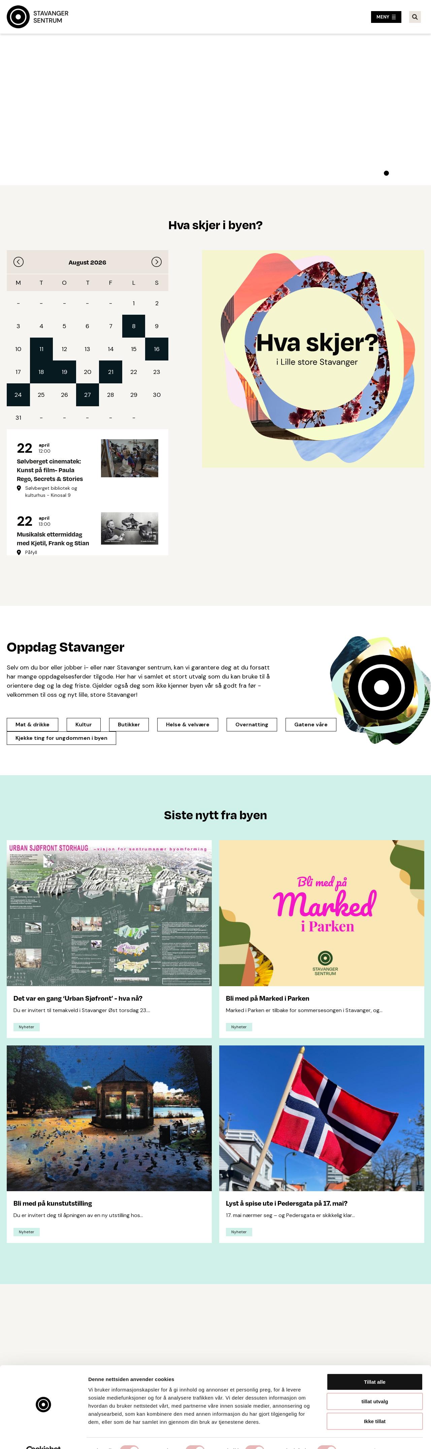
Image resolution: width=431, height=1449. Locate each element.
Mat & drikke (32, 724)
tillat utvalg (374, 1386)
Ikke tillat (375, 1406)
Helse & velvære (187, 724)
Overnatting (251, 724)
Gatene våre (311, 724)
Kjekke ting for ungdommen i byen (61, 737)
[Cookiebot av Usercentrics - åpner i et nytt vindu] (43, 1436)
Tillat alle (375, 1367)
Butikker (129, 724)
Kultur (83, 724)
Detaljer (358, 1436)
